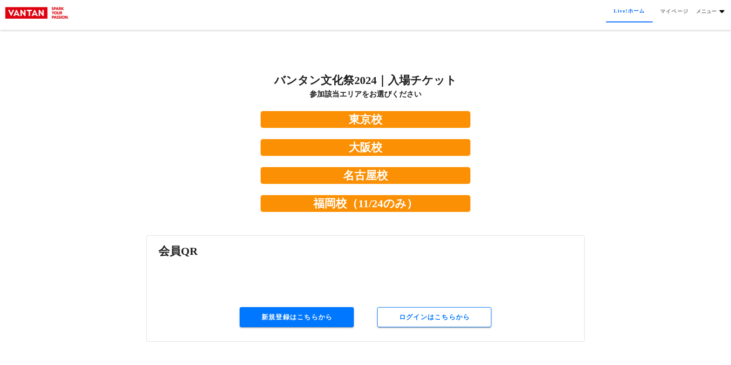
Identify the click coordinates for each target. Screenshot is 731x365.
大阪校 (365, 147)
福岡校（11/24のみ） (365, 203)
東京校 (365, 119)
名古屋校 (365, 175)
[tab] (629, 11)
